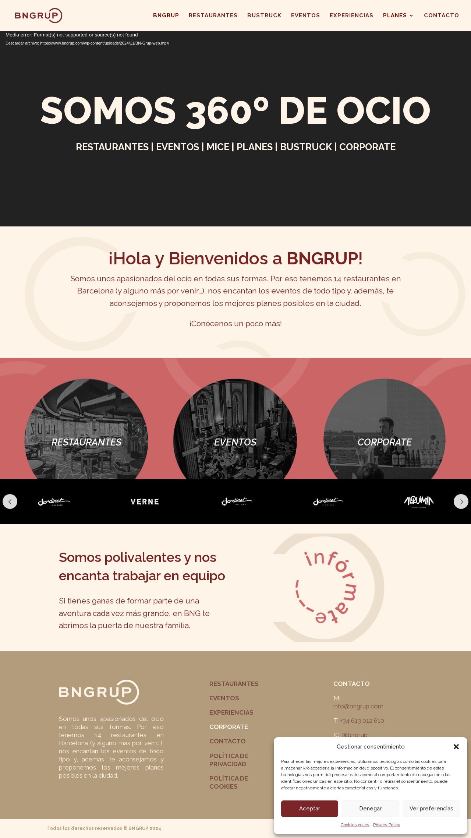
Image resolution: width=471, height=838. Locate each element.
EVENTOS (305, 16)
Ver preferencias (431, 808)
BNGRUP (166, 16)
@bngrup (355, 735)
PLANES (395, 16)
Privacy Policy (386, 824)
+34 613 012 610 (362, 720)
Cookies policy (355, 824)
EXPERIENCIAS (351, 16)
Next (461, 501)
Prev (10, 501)
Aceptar (309, 808)
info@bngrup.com (358, 706)
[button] (456, 746)
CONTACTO (441, 16)
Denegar (370, 808)
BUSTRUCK (264, 16)
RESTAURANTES (213, 16)
